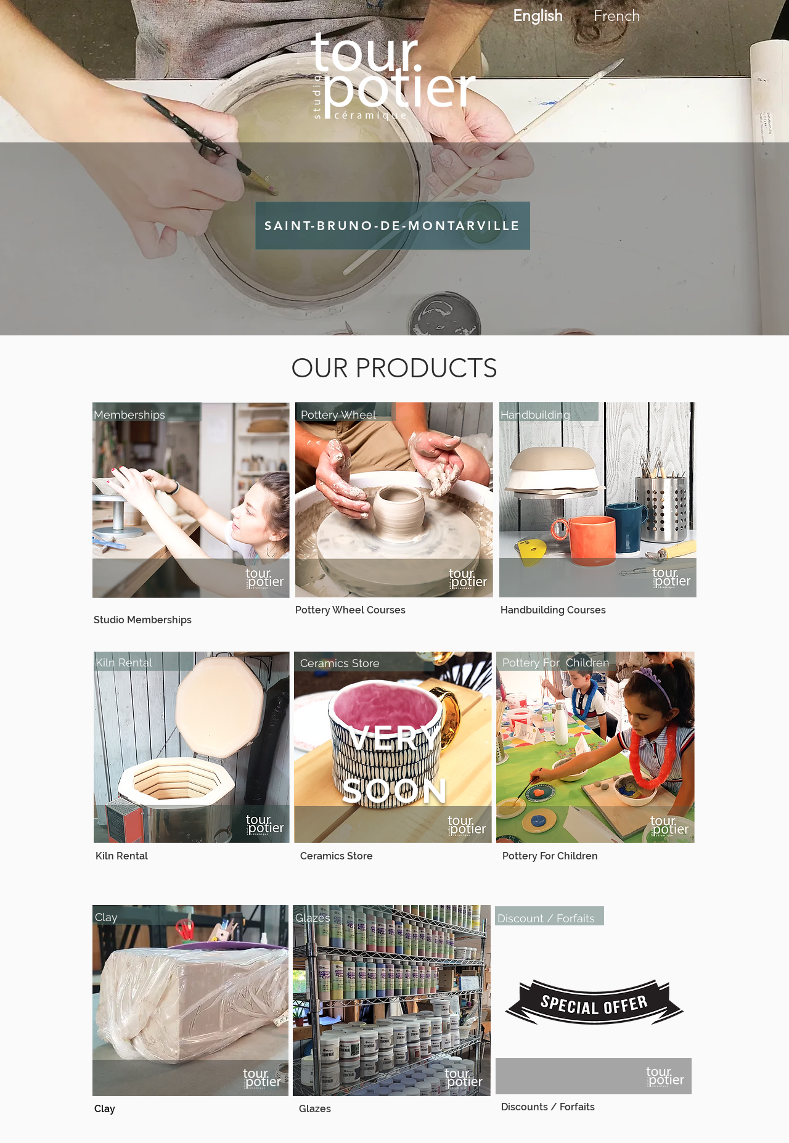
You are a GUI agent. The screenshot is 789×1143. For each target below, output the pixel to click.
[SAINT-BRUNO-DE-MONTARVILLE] (392, 226)
